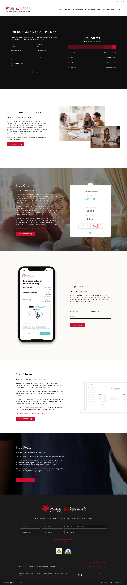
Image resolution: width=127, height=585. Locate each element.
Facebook (87, 562)
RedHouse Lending (25, 233)
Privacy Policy (104, 582)
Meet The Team (81, 518)
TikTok (98, 566)
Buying (60, 9)
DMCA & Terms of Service (116, 582)
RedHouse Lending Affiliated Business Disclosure (32, 228)
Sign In (120, 1)
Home (36, 518)
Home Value (101, 9)
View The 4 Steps (16, 144)
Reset (35, 72)
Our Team (110, 9)
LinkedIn (102, 562)
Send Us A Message (63, 541)
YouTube (92, 566)
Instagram (94, 562)
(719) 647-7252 (48, 563)
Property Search (79, 9)
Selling (68, 9)
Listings (42, 518)
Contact (119, 9)
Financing (92, 9)
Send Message (77, 325)
